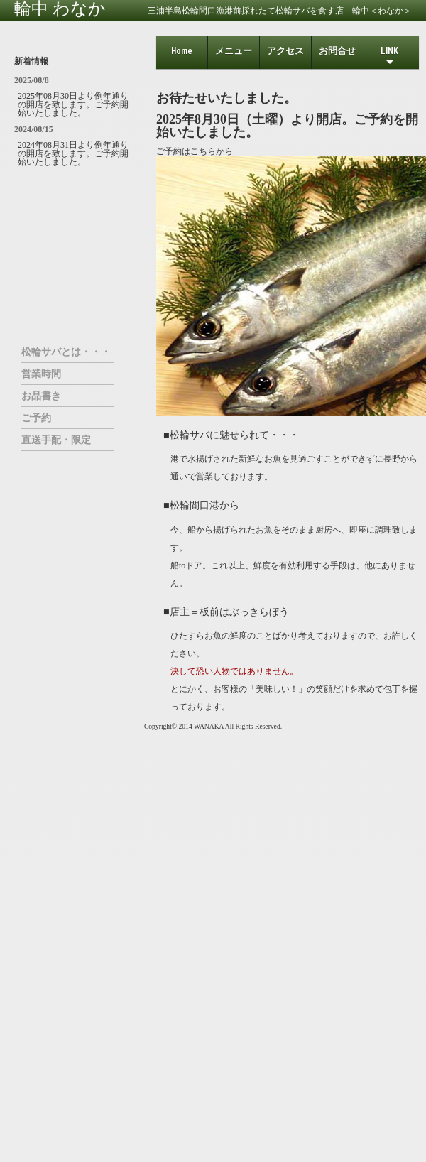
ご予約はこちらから (194, 151)
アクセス (285, 51)
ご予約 (36, 417)
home (181, 51)
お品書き (41, 395)
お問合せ (337, 51)
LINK (389, 57)
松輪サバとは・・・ (66, 351)
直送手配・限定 (56, 439)
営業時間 (41, 373)
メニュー (233, 51)
